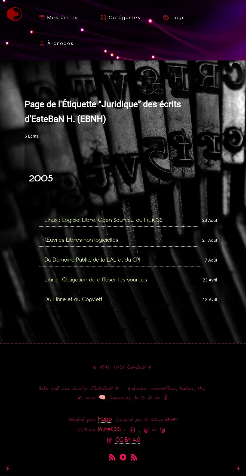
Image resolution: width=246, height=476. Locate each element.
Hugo (105, 418)
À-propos (56, 43)
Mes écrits (58, 17)
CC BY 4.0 (127, 439)
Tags (174, 17)
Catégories (120, 17)
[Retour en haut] (7, 467)
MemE (170, 419)
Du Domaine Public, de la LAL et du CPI (92, 259)
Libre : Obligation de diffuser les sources (96, 279)
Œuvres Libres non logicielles (81, 239)
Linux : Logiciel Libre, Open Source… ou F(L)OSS (103, 219)
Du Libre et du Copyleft (74, 299)
